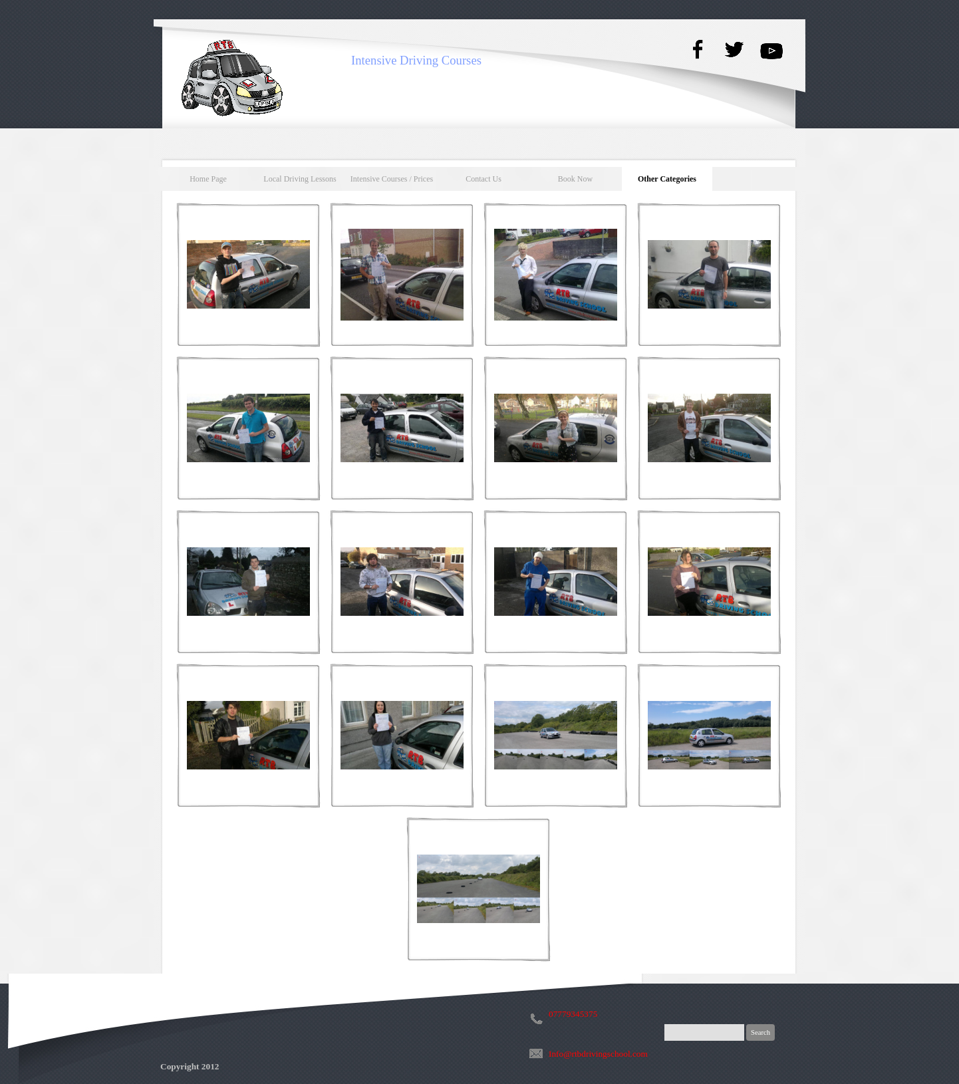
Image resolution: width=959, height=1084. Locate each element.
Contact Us (483, 179)
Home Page (208, 179)
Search (760, 1032)
